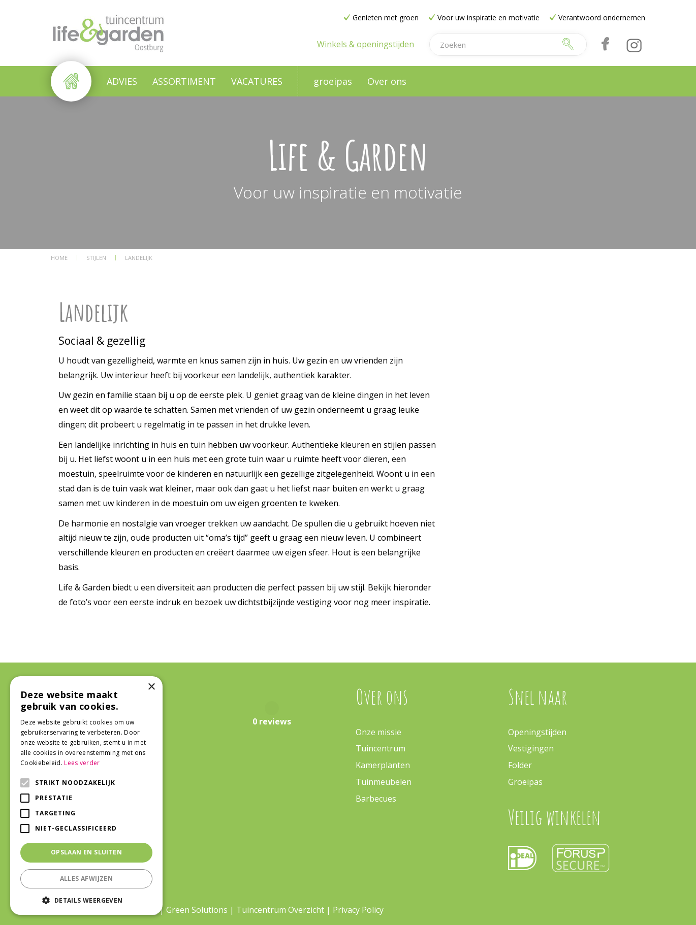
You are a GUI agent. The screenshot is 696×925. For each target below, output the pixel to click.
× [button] (151, 687)
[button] (86, 900)
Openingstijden (537, 732)
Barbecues (376, 798)
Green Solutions (197, 909)
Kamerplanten (383, 765)
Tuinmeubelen (384, 781)
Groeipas (525, 781)
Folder (520, 765)
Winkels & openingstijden (365, 44)
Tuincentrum (380, 748)
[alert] (86, 795)
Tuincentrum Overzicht (280, 909)
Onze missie (378, 732)
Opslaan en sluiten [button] (86, 852)
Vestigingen (531, 748)
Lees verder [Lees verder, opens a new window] (82, 762)
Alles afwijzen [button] (86, 878)
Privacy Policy (358, 909)
